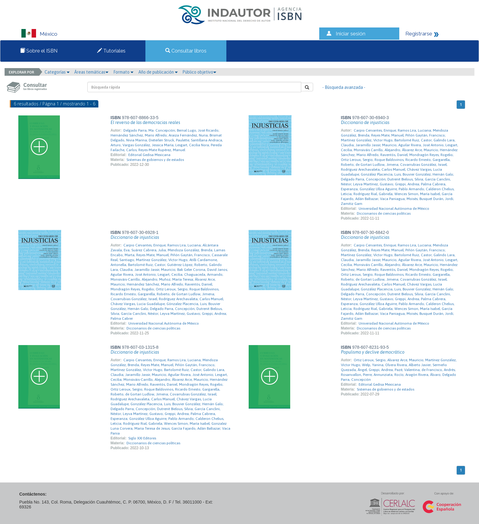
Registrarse (418, 34)
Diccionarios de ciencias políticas (384, 213)
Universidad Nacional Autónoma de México (394, 208)
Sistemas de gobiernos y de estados (155, 160)
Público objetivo (199, 72)
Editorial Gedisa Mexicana (149, 155)
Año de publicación (158, 72)
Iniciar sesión (350, 34)
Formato (123, 72)
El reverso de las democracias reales (145, 122)
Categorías (57, 72)
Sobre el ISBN (38, 51)
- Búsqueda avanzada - (343, 87)
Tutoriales (111, 51)
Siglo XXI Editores (142, 438)
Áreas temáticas (91, 72)
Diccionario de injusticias (365, 122)
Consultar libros (186, 51)
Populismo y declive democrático (372, 352)
